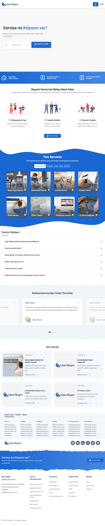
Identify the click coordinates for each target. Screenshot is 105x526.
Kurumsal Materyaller (56, 497)
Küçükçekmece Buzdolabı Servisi (74, 426)
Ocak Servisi (8, 436)
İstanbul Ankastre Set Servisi (27, 428)
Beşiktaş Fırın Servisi (43, 434)
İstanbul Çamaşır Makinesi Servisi (27, 430)
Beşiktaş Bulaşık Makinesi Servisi (43, 432)
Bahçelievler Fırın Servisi (90, 434)
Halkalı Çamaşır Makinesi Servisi (58, 430)
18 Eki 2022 (81, 388)
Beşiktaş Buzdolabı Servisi (43, 426)
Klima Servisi (34, 505)
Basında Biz (90, 486)
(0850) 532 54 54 (8, 481)
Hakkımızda (53, 483)
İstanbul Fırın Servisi (26, 434)
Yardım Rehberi (74, 483)
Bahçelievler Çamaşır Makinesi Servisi (90, 430)
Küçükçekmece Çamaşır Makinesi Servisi (74, 430)
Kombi (18, 416)
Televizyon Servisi (35, 509)
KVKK (70, 490)
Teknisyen (10, 521)
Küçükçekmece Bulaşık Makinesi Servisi (74, 432)
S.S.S (51, 494)
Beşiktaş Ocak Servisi (43, 436)
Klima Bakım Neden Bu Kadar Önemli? (34, 364)
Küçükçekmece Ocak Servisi (74, 436)
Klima (24, 416)
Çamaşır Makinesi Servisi (11, 430)
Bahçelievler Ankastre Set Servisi (90, 428)
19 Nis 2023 (29, 358)
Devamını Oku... (31, 377)
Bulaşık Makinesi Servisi (11, 432)
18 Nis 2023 (81, 358)
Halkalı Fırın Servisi (58, 434)
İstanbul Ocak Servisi (27, 436)
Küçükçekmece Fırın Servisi (74, 434)
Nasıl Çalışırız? (53, 486)
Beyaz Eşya (9, 416)
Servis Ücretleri (74, 486)
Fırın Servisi (8, 434)
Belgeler (89, 490)
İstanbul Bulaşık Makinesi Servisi (27, 432)
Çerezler (71, 494)
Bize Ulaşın (72, 497)
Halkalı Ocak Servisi (58, 436)
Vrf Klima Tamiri (83, 393)
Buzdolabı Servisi (10, 426)
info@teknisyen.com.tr (9, 493)
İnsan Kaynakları (54, 490)
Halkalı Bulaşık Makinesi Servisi (58, 432)
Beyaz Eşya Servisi (36, 485)
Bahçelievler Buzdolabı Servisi (90, 426)
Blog (87, 483)
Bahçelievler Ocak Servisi (90, 436)
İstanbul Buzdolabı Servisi (27, 426)
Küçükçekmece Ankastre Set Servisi (74, 428)
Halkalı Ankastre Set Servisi (58, 428)
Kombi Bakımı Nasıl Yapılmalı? (85, 364)
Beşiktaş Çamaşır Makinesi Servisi (43, 430)
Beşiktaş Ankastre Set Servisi (43, 428)
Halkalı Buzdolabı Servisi (58, 426)
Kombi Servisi (34, 502)
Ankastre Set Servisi (10, 428)
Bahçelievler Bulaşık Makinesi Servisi (90, 432)
